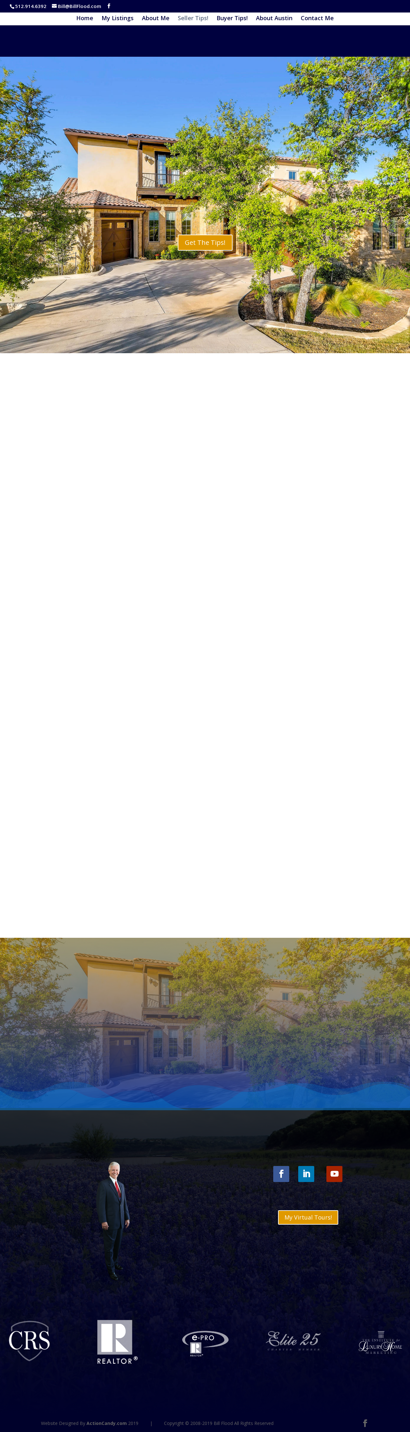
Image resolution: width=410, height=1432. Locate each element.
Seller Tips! (193, 19)
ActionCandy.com (106, 1423)
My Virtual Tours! (308, 1217)
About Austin (274, 19)
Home (84, 19)
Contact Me (317, 19)
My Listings (118, 19)
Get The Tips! (205, 242)
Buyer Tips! (232, 19)
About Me (155, 19)
